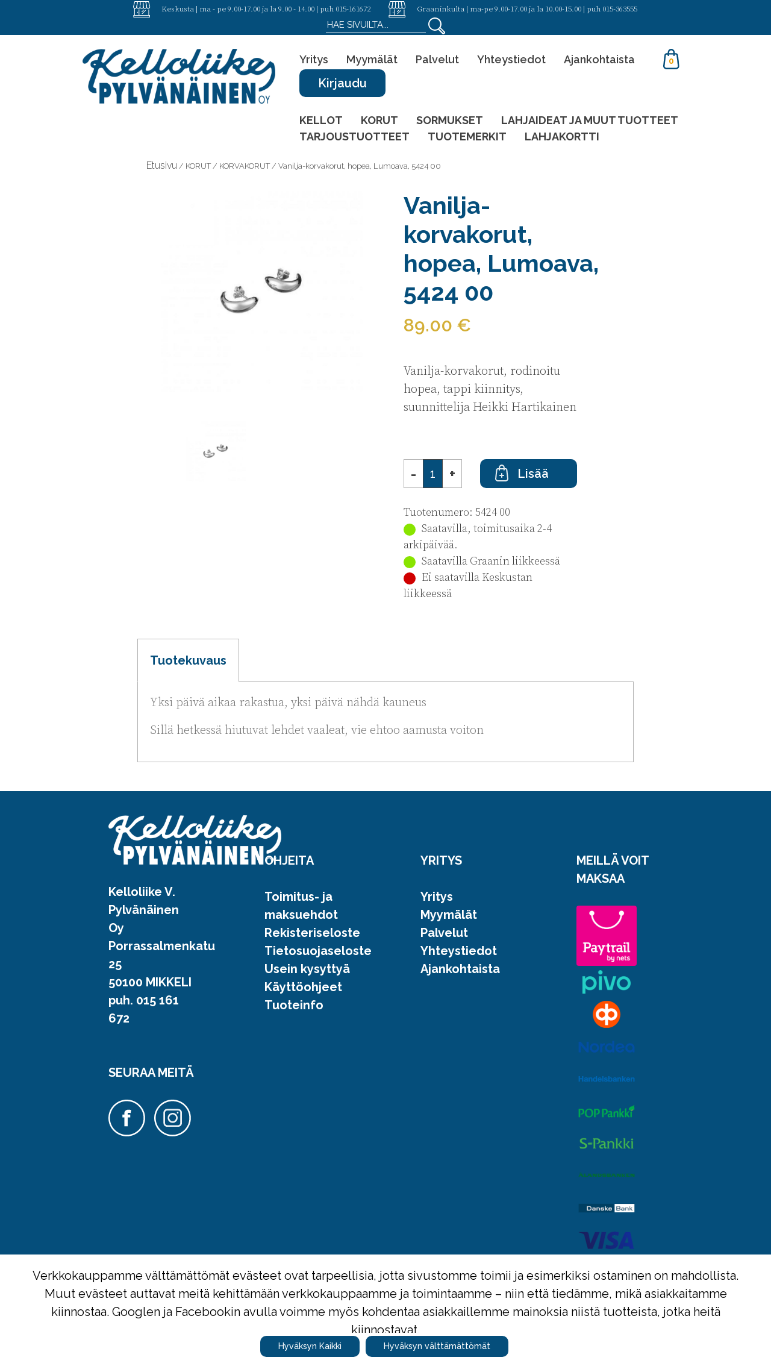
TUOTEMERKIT (467, 136)
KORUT (379, 120)
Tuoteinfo (293, 1005)
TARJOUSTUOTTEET (354, 136)
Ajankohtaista (599, 59)
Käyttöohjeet (303, 987)
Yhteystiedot (511, 59)
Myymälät (372, 59)
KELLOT (321, 120)
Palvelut (437, 59)
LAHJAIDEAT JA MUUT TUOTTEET (589, 120)
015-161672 (353, 8)
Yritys (313, 59)
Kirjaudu (342, 83)
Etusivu (161, 165)
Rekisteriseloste (312, 933)
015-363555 (619, 8)
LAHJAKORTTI (562, 136)
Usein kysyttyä (307, 969)
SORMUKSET (449, 120)
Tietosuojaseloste (318, 951)
